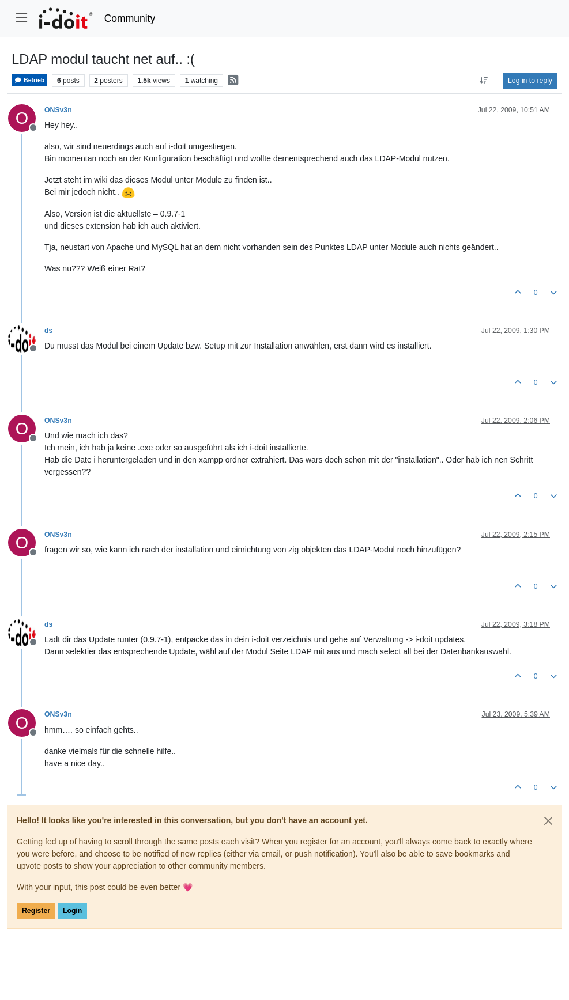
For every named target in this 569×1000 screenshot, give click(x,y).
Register (36, 911)
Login (72, 911)
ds (48, 331)
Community (130, 18)
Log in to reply (530, 81)
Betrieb (29, 80)
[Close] (548, 820)
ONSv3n (58, 110)
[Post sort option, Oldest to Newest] (483, 81)
